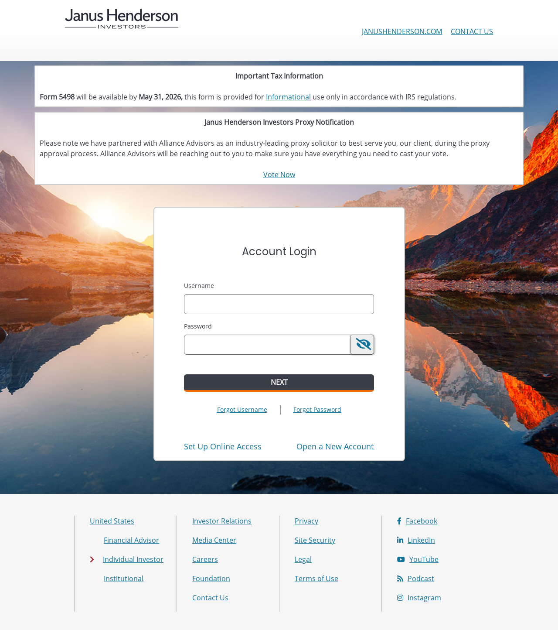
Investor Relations (222, 521)
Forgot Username (242, 409)
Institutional (123, 578)
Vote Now (279, 174)
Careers (205, 559)
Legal (303, 559)
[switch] (362, 344)
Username (199, 285)
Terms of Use (316, 578)
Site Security (315, 540)
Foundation (211, 578)
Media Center (214, 540)
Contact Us (472, 31)
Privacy (306, 521)
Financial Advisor (131, 540)
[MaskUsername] (279, 304)
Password (198, 326)
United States (112, 521)
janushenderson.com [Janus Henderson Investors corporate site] (402, 31)
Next (279, 382)
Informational (288, 97)
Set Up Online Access (223, 446)
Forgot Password (317, 409)
